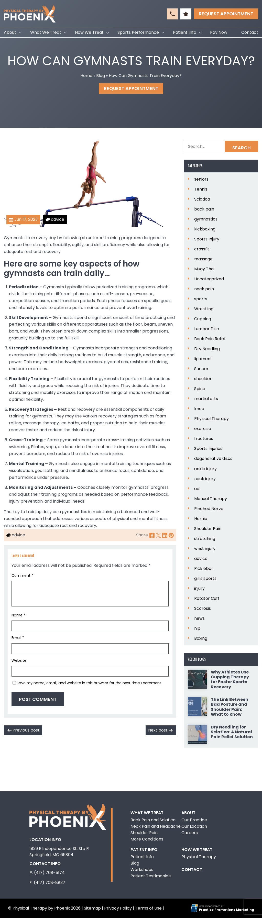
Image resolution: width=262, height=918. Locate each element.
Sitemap (92, 908)
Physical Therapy (211, 418)
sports (200, 299)
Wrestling (203, 309)
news (199, 618)
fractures (203, 438)
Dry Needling (207, 348)
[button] (172, 13)
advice (201, 558)
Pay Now (218, 32)
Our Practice (194, 820)
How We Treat (89, 32)
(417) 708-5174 (49, 873)
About (10, 32)
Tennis (200, 189)
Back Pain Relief (210, 338)
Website (19, 660)
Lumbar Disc (206, 328)
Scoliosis (202, 608)
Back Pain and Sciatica (153, 820)
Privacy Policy (118, 908)
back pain (204, 209)
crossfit (201, 249)
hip (197, 628)
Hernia (200, 518)
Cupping (202, 319)
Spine (199, 388)
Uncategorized (209, 279)
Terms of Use (148, 908)
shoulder (203, 378)
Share (142, 535)
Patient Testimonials (150, 876)
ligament (203, 358)
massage (203, 259)
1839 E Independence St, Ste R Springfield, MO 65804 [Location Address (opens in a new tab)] (59, 852)
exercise (202, 428)
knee (199, 408)
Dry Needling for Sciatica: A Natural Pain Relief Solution (232, 732)
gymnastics (205, 219)
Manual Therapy (210, 498)
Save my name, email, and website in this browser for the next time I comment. (89, 682)
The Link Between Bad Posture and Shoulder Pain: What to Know (229, 707)
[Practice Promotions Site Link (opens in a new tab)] (195, 908)
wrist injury (204, 548)
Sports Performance (138, 32)
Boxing (200, 638)
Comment (22, 575)
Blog (100, 76)
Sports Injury (206, 239)
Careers (189, 833)
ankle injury (205, 468)
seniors (201, 179)
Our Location (194, 826)
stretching (204, 538)
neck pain (204, 289)
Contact (249, 32)
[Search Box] (221, 146)
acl (197, 488)
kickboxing (204, 229)
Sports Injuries (208, 448)
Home (86, 76)
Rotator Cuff (206, 598)
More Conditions (146, 839)
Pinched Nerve (208, 508)
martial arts (206, 398)
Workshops (141, 869)
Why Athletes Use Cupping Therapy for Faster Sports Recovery (230, 679)
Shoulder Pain (207, 528)
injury (199, 588)
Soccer (201, 368)
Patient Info (184, 32)
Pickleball (203, 568)
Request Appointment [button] (226, 13)
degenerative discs (213, 458)
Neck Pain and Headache (155, 826)
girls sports (205, 578)
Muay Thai (204, 269)
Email (18, 637)
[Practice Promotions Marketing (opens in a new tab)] (226, 910)
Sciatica (202, 199)
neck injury (205, 478)
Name (18, 615)
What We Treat (45, 32)
